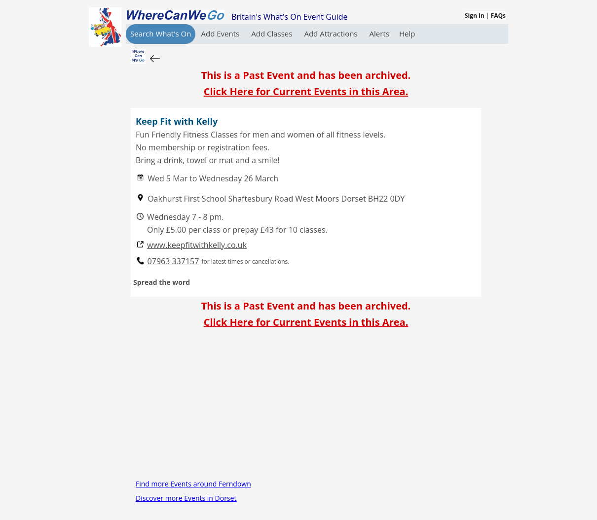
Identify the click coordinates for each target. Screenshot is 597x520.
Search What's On (160, 33)
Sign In (475, 15)
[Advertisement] (306, 408)
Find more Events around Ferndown (193, 483)
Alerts (379, 33)
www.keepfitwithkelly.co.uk (197, 245)
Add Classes (272, 33)
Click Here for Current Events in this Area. (306, 91)
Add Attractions (331, 33)
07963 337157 (173, 261)
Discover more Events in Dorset (186, 498)
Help (407, 33)
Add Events (221, 33)
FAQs (498, 15)
